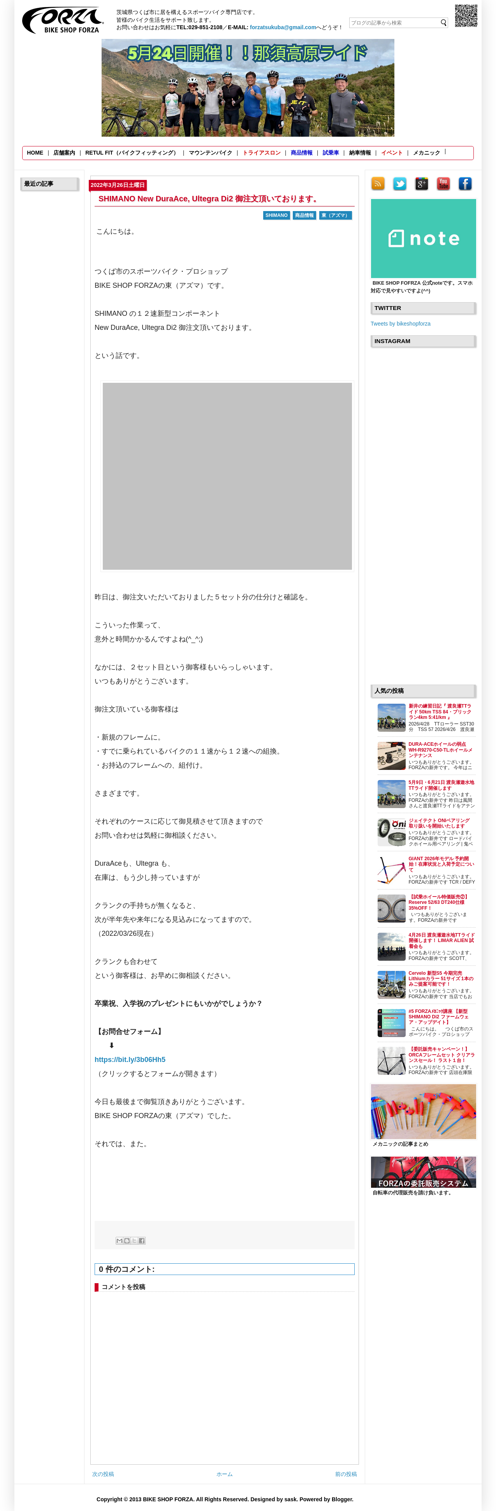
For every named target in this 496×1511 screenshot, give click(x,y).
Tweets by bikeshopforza (401, 324)
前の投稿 (346, 1474)
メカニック (426, 153)
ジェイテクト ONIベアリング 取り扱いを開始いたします (442, 823)
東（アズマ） (336, 215)
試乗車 (331, 153)
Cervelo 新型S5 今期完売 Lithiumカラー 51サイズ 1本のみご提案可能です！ (441, 978)
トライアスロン (262, 153)
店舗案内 (64, 153)
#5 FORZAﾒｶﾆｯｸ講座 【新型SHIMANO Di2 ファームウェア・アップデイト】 (439, 1017)
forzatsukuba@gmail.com (283, 27)
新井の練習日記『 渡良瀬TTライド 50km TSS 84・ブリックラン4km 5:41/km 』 (440, 711)
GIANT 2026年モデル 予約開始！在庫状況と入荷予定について (441, 864)
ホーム (224, 1474)
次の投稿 (103, 1474)
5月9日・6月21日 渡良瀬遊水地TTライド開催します (442, 785)
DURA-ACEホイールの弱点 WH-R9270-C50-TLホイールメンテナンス (441, 749)
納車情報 (360, 153)
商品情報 (302, 153)
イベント (392, 153)
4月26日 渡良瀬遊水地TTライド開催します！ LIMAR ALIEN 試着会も (442, 940)
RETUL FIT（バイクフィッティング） (131, 153)
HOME (35, 153)
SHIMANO (277, 215)
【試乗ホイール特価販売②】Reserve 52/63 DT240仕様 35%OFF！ (439, 902)
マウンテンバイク (210, 153)
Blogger (342, 1499)
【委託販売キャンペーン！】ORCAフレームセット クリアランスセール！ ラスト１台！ (442, 1054)
